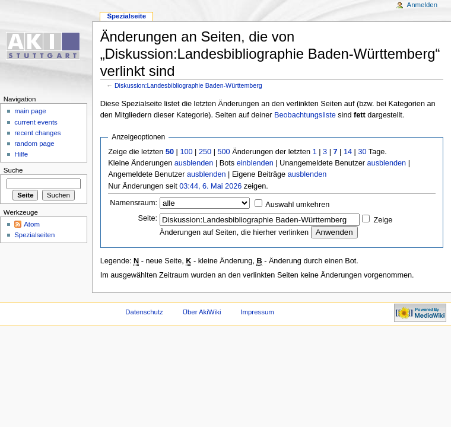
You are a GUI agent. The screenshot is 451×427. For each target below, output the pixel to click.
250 (205, 152)
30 (362, 152)
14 (348, 152)
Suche (13, 170)
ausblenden (194, 163)
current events (36, 122)
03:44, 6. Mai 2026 (210, 186)
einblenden (255, 163)
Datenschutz (144, 312)
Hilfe (21, 154)
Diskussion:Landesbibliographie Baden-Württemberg (188, 85)
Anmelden (422, 4)
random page (34, 143)
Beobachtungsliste (305, 115)
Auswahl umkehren (297, 204)
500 (223, 152)
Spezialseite (126, 16)
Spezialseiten (34, 234)
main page (30, 110)
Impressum (257, 312)
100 (186, 152)
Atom (32, 224)
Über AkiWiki (202, 312)
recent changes (37, 132)
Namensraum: (133, 203)
